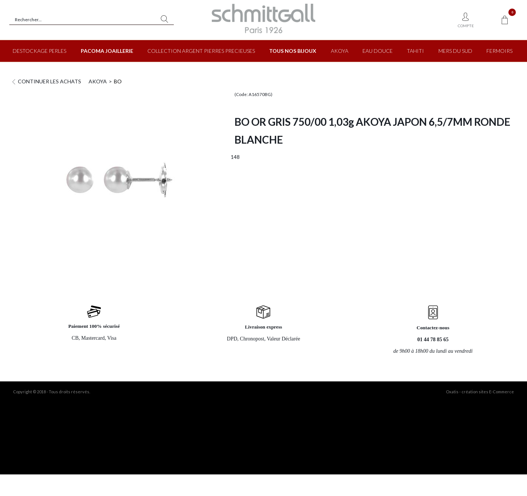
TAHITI (415, 51)
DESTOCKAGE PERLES (39, 51)
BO (118, 81)
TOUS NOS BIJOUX (292, 51)
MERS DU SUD (455, 51)
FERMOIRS (499, 51)
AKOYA (339, 51)
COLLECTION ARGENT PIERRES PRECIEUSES (201, 51)
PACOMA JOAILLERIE (107, 51)
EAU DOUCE (377, 51)
